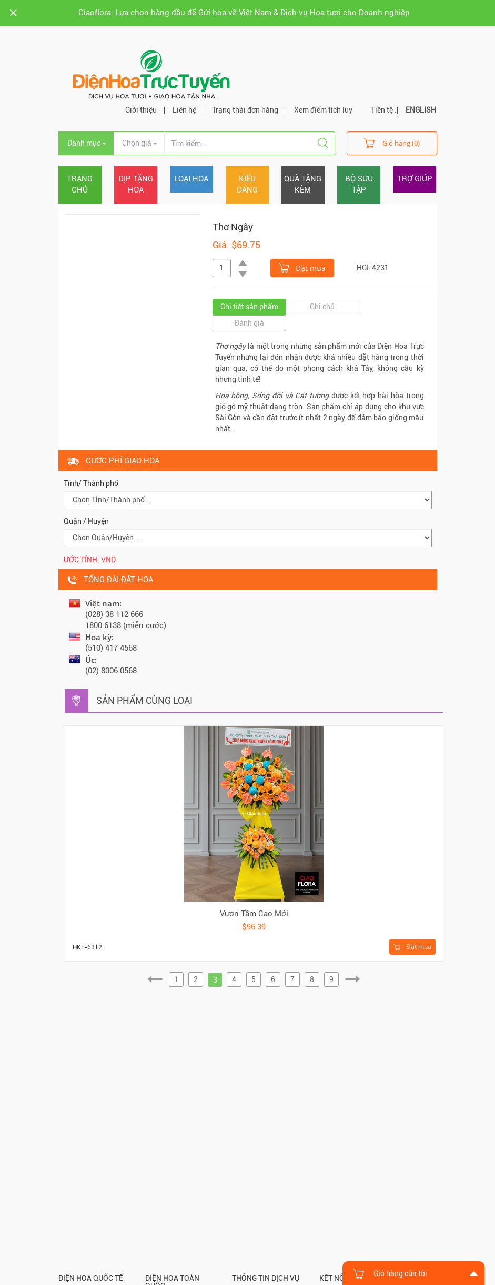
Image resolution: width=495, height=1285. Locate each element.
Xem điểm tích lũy (323, 110)
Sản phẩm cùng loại (144, 700)
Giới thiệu (141, 110)
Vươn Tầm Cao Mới (254, 913)
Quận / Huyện (86, 521)
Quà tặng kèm (302, 184)
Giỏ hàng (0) (392, 142)
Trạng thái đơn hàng (245, 110)
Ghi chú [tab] (322, 306)
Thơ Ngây (233, 226)
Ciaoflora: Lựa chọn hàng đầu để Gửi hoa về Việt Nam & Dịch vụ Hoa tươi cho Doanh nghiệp (244, 12)
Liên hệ (184, 110)
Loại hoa (191, 179)
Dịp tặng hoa (135, 184)
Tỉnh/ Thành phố (91, 483)
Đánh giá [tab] (249, 323)
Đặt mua (302, 267)
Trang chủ (80, 184)
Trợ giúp (414, 179)
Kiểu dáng (247, 184)
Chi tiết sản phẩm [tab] (249, 306)
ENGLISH (421, 110)
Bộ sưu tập (359, 184)
